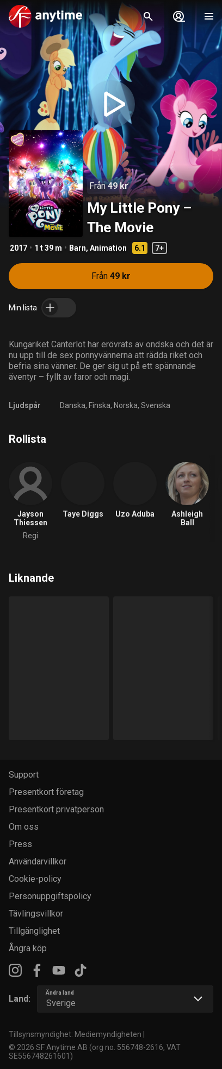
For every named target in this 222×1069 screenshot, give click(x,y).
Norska (126, 405)
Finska (99, 405)
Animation (108, 248)
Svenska (155, 405)
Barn (77, 248)
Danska (72, 405)
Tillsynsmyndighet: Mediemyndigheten (75, 1034)
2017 (18, 248)
